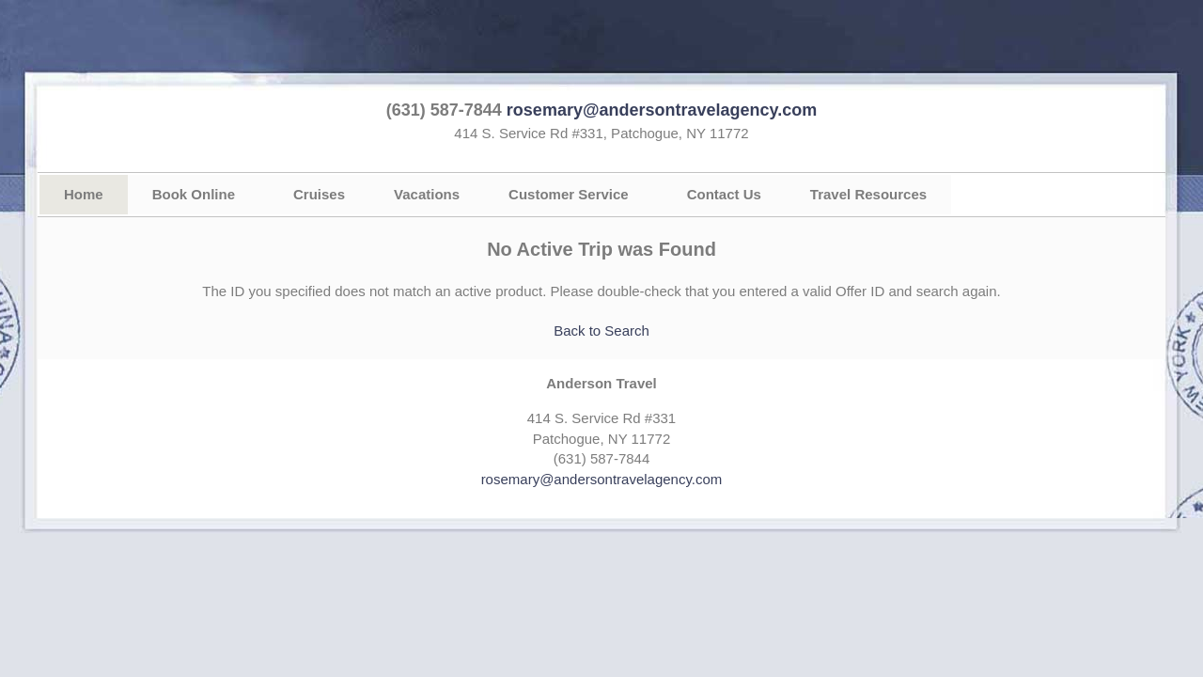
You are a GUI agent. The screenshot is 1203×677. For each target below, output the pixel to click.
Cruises (319, 194)
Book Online (193, 194)
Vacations (427, 194)
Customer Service (568, 194)
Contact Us (724, 194)
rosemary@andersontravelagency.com (662, 110)
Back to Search (601, 330)
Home (83, 194)
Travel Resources (868, 194)
